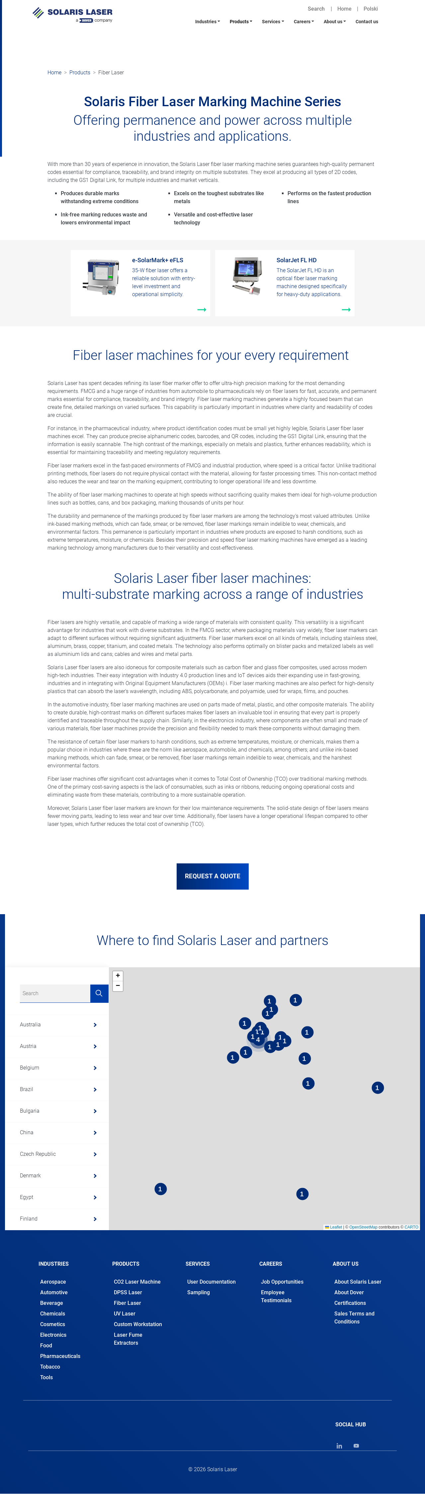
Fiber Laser (127, 1303)
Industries (205, 21)
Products (239, 21)
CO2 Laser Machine (137, 1282)
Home (344, 9)
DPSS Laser (128, 1292)
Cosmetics (52, 1324)
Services (271, 21)
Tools (46, 1377)
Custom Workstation (138, 1324)
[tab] (65, 1261)
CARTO (411, 1227)
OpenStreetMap (363, 1227)
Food (46, 1345)
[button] (118, 976)
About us (333, 21)
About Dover (349, 1292)
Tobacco (50, 1367)
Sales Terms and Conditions (354, 1318)
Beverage (51, 1303)
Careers (302, 21)
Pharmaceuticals (60, 1356)
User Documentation (211, 1282)
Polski (371, 9)
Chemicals (52, 1314)
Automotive (54, 1292)
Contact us (367, 21)
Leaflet (333, 1227)
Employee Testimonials (276, 1296)
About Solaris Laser (358, 1282)
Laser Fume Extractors (128, 1339)
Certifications (350, 1303)
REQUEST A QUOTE (212, 876)
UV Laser (124, 1314)
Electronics (53, 1335)
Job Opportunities (282, 1282)
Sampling (198, 1292)
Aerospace (53, 1282)
